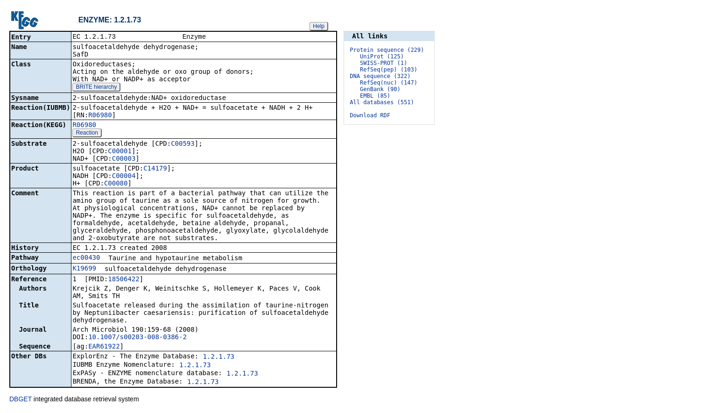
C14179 (155, 169)
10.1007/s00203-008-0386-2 (137, 338)
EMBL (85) (375, 96)
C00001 (120, 152)
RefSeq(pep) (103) (388, 69)
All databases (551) (382, 102)
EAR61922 (104, 347)
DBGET (20, 400)
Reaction (87, 133)
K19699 (84, 269)
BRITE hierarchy (96, 88)
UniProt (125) (382, 56)
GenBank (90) (380, 89)
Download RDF (370, 115)
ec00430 (86, 258)
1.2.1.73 (218, 357)
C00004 (124, 176)
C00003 (124, 159)
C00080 (116, 184)
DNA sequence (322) (380, 76)
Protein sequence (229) (387, 50)
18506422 (123, 280)
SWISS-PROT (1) (383, 63)
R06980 (100, 116)
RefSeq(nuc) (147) (388, 82)
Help (318, 26)
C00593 (183, 144)
